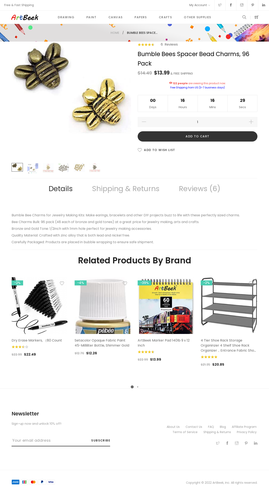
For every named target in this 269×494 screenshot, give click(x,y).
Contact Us (194, 427)
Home (115, 33)
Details (61, 189)
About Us (174, 427)
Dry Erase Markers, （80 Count (37, 340)
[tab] (60, 189)
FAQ (211, 427)
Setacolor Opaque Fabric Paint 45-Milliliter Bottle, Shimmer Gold (102, 343)
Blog (223, 427)
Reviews (199, 189)
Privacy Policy (247, 432)
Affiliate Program (244, 427)
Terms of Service (185, 432)
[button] (62, 284)
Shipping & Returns (126, 189)
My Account (198, 5)
